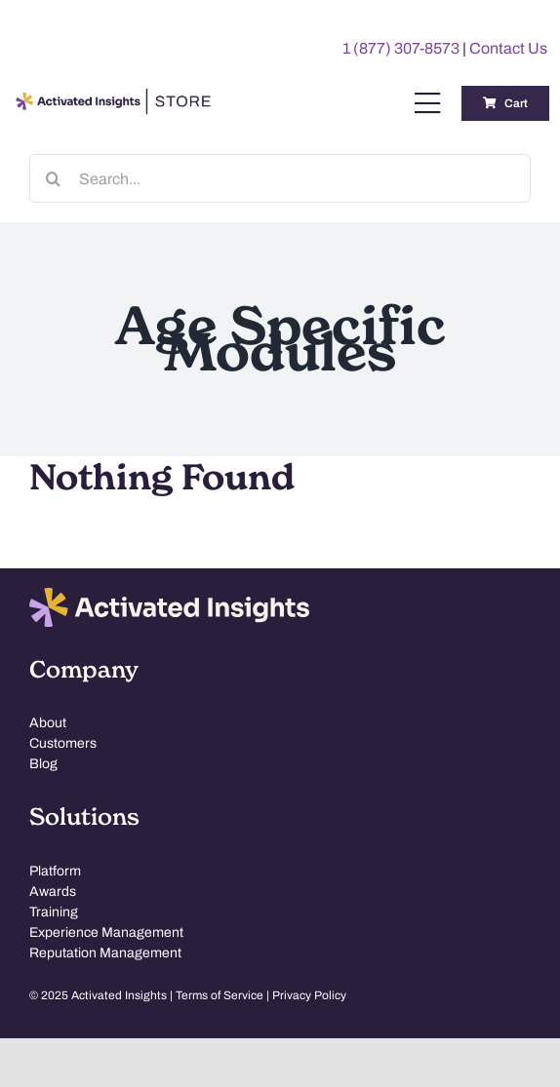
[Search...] (280, 178)
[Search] (53, 178)
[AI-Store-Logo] (111, 97)
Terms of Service (219, 995)
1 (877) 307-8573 (401, 48)
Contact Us (508, 48)
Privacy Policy (309, 995)
